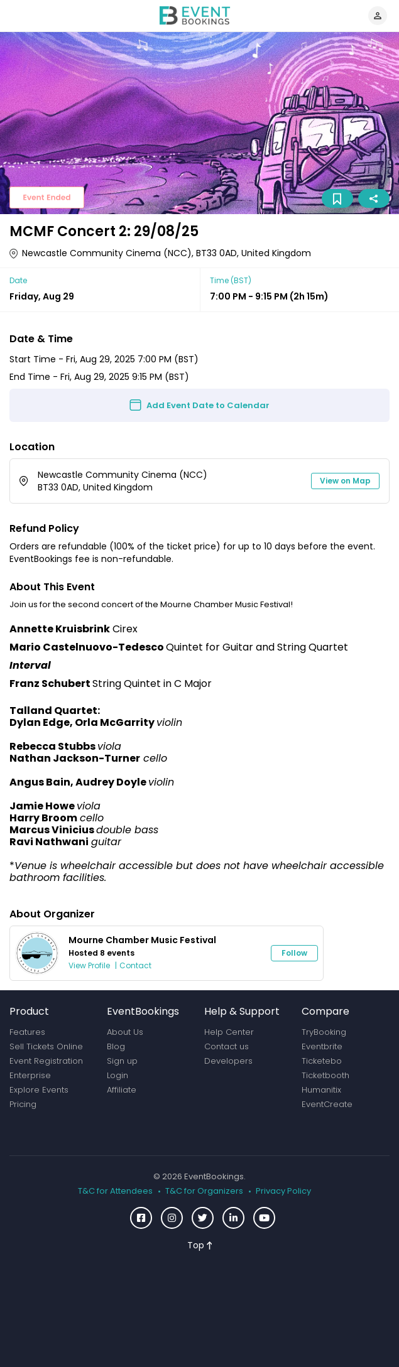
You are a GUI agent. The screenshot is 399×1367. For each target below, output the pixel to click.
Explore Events (38, 1090)
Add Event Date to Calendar (208, 405)
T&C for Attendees (115, 1191)
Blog (116, 1046)
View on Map (345, 480)
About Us (125, 1032)
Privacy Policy (283, 1191)
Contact (135, 965)
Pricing (22, 1104)
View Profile (89, 965)
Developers (228, 1061)
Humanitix (321, 1090)
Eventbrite (322, 1046)
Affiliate (121, 1090)
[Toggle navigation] (18, 15)
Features (27, 1032)
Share (373, 199)
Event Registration (46, 1061)
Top (199, 1245)
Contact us (226, 1046)
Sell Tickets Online (46, 1046)
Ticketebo (322, 1061)
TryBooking (324, 1032)
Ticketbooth (325, 1075)
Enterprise (30, 1075)
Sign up (122, 1061)
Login (117, 1075)
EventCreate (327, 1104)
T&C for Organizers (204, 1191)
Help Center (229, 1032)
